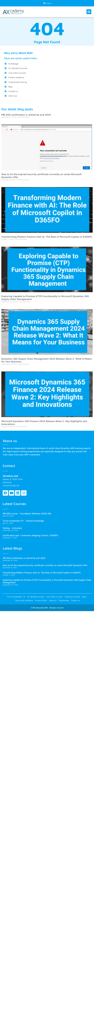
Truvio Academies (16, 597)
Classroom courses (72, 597)
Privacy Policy (41, 600)
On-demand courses (35, 597)
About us (53, 600)
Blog (84, 597)
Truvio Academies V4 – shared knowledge (23, 521)
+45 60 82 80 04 (11, 485)
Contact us (75, 600)
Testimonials (64, 600)
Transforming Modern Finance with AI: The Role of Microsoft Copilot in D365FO (46, 236)
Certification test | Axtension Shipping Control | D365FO (30, 535)
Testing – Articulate (12, 528)
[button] (89, 11)
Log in (47, 3)
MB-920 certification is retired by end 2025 (26, 114)
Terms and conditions (24, 600)
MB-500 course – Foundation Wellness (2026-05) (27, 513)
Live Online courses (54, 597)
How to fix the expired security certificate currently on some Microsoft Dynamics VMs (45, 565)
